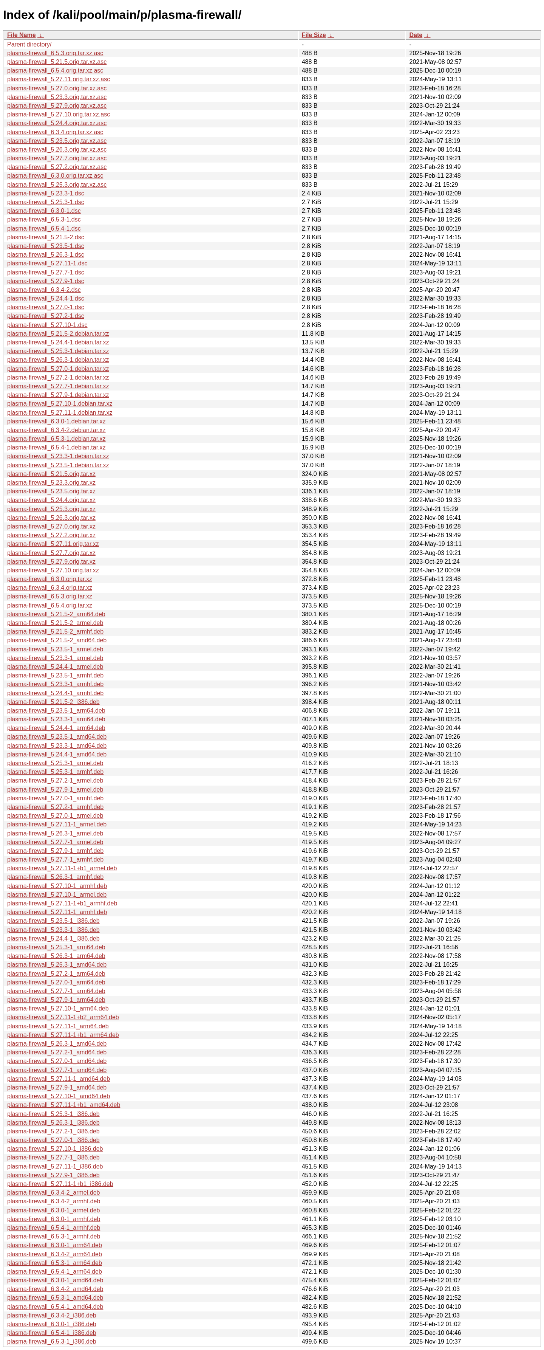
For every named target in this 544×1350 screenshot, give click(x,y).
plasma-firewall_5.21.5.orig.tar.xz (51, 474)
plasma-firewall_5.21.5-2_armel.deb (55, 623)
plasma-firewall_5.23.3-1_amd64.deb (57, 745)
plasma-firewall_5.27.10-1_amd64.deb (58, 1096)
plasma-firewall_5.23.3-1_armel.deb (55, 658)
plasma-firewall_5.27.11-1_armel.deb (57, 824)
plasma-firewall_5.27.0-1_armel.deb (55, 815)
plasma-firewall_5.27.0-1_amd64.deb (57, 1061)
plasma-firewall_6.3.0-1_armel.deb (53, 1210)
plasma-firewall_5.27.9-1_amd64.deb (57, 1087)
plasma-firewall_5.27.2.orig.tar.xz (51, 535)
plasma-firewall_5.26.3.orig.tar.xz (51, 518)
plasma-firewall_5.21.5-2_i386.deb (53, 702)
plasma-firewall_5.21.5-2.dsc (45, 237)
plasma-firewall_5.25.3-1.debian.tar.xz (58, 351)
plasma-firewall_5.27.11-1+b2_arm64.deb (63, 1017)
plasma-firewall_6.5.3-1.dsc (44, 219)
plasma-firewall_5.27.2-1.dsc (45, 316)
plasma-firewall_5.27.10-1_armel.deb (57, 894)
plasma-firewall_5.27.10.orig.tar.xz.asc (58, 114)
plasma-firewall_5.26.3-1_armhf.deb (55, 877)
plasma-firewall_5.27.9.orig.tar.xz (51, 561)
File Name (21, 35)
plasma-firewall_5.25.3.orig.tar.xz (51, 509)
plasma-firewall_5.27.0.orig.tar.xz (51, 526)
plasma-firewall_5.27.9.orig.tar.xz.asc (57, 105)
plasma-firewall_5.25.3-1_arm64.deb (56, 947)
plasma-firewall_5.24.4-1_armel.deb (55, 666)
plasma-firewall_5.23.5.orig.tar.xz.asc (57, 141)
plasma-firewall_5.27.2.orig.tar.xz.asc (57, 167)
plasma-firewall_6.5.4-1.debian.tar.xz (56, 447)
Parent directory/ (29, 44)
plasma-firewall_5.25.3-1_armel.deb (55, 763)
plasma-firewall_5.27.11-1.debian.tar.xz (59, 412)
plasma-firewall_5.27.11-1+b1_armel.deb (62, 868)
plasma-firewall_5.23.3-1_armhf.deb (55, 684)
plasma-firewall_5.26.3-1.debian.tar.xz (58, 359)
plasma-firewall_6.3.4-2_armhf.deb (53, 1201)
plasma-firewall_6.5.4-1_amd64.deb (55, 1307)
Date (415, 35)
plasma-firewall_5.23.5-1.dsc (45, 246)
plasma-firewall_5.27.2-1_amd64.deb (57, 1052)
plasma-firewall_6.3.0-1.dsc (44, 211)
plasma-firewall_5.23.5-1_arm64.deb (56, 710)
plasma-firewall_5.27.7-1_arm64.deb (56, 991)
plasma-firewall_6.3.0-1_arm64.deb (54, 1245)
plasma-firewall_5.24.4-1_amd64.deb (57, 754)
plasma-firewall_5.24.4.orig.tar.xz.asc (57, 123)
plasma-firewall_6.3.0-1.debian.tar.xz (56, 421)
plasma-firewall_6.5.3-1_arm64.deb (54, 1263)
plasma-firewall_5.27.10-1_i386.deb (55, 1148)
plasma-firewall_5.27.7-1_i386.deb (53, 1157)
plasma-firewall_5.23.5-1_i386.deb (53, 921)
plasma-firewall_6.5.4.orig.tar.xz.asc (55, 70)
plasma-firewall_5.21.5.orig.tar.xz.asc (57, 62)
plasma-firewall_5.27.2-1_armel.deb (55, 780)
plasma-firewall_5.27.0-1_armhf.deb (55, 798)
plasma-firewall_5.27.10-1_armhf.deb (57, 886)
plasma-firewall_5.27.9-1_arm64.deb (56, 1000)
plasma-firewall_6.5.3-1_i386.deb (51, 1341)
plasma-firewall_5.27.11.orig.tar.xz (53, 544)
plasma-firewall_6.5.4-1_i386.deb (51, 1333)
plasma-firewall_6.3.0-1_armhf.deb (53, 1219)
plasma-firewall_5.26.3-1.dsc (45, 254)
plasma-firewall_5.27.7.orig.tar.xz (51, 553)
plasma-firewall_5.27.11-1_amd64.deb (58, 1079)
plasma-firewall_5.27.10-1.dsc (47, 325)
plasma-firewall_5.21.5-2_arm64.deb (56, 614)
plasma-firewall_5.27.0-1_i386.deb (53, 1140)
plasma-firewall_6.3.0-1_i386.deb (51, 1324)
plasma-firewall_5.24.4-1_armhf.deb (55, 693)
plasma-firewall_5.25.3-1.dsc (45, 202)
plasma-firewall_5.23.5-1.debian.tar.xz (58, 465)
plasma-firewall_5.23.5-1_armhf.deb (55, 675)
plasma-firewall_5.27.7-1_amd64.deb (57, 1070)
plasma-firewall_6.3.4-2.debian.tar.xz (56, 430)
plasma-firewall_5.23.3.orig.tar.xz (51, 482)
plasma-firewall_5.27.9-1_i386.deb (53, 1175)
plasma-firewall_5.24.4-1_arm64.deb (56, 728)
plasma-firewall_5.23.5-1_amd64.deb (57, 736)
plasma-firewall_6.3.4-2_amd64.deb (55, 1289)
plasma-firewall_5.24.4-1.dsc (45, 298)
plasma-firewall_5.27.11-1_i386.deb (55, 1166)
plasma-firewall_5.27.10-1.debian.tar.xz (59, 403)
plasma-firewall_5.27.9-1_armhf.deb (55, 851)
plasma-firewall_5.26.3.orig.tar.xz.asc (57, 149)
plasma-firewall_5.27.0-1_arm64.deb (56, 982)
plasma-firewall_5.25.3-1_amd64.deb (57, 964)
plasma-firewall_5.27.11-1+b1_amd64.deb (63, 1105)
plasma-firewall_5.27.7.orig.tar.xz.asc (57, 158)
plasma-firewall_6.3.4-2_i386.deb (51, 1315)
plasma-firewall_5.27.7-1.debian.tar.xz (58, 386)
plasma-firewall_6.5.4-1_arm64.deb (54, 1271)
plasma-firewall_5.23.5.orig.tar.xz (51, 491)
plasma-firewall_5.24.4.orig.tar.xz (51, 500)
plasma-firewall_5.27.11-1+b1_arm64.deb (63, 1035)
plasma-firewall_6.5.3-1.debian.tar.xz (56, 439)
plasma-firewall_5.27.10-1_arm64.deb (58, 1008)
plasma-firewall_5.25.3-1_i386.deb (53, 1114)
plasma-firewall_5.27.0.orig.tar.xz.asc (57, 88)
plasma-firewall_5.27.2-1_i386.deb (53, 1131)
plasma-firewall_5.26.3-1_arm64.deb (56, 956)
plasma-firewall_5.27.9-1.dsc (45, 281)
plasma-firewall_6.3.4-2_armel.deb (53, 1192)
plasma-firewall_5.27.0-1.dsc (45, 307)
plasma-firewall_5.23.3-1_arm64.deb (56, 719)
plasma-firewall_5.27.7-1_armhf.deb (55, 859)
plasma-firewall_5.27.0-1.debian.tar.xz (58, 369)
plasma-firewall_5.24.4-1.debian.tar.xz (58, 342)
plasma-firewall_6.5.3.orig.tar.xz (49, 596)
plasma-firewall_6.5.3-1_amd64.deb (55, 1297)
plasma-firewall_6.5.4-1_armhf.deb (53, 1227)
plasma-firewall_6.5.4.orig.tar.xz (49, 605)
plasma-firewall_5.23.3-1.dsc (45, 193)
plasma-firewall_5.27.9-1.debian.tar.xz (58, 395)
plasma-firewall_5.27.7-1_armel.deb (55, 842)
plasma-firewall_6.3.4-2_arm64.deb (54, 1254)
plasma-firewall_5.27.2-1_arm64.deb (56, 973)
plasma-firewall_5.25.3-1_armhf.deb (55, 772)
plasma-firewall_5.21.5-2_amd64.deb (57, 640)
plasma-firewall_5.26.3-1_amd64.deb (57, 1043)
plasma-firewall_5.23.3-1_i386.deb (53, 930)
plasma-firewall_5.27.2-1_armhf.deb (55, 807)
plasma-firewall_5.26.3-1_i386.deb (53, 1122)
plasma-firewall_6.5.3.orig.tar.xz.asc (55, 53)
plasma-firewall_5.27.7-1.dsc (45, 272)
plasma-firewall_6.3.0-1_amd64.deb (55, 1280)
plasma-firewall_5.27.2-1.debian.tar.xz (58, 377)
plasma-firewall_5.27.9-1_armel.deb (55, 789)
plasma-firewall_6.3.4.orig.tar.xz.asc (55, 132)
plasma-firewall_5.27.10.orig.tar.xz (53, 570)
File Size (314, 35)
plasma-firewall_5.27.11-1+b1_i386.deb (60, 1184)
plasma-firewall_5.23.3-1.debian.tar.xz (58, 456)
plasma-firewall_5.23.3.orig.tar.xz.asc (57, 97)
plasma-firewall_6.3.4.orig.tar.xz (49, 587)
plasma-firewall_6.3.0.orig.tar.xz (49, 579)
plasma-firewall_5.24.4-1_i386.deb (53, 938)
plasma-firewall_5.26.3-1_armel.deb (55, 833)
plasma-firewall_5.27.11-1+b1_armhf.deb (62, 903)
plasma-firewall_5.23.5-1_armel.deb (55, 649)
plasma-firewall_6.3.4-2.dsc (44, 290)
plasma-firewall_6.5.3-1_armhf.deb (53, 1236)
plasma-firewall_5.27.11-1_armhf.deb (57, 912)
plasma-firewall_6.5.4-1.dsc (44, 228)
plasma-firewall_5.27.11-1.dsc (47, 263)
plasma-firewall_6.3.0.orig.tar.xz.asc (55, 175)
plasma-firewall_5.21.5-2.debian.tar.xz (58, 333)
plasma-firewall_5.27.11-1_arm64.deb (58, 1026)
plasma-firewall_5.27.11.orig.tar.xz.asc (58, 79)
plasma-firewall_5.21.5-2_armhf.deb (55, 631)
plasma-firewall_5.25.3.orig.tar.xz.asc (57, 184)
